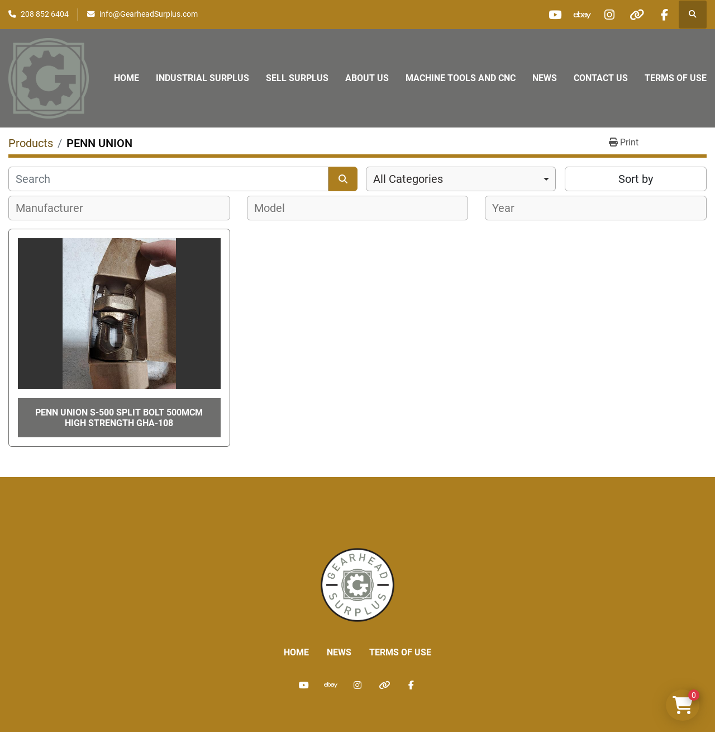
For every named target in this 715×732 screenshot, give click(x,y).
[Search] (168, 179)
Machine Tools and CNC (461, 78)
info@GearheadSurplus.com (148, 14)
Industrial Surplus (202, 78)
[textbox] (56, 208)
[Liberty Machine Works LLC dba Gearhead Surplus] (357, 584)
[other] (635, 15)
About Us (367, 78)
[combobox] (461, 179)
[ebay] (578, 15)
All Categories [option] (408, 179)
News (544, 78)
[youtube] (550, 15)
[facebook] (664, 15)
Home (126, 78)
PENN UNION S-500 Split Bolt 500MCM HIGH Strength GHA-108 (119, 417)
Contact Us (601, 78)
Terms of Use (676, 78)
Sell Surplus (297, 78)
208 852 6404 (45, 14)
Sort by (635, 179)
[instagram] (607, 15)
